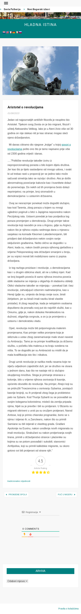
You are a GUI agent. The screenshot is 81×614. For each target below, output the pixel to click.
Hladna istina (40, 25)
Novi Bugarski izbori (38, 9)
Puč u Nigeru (65, 494)
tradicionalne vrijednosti (18, 481)
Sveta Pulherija (12, 9)
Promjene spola (18, 494)
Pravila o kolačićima (68, 608)
